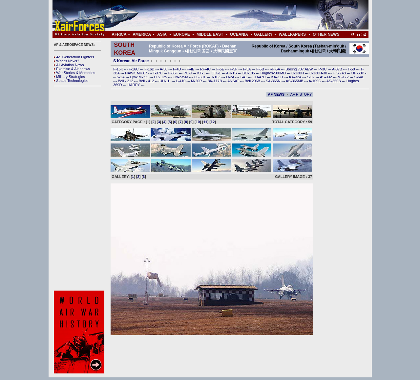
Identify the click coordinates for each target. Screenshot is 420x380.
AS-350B (334, 81)
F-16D (150, 69)
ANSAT (233, 81)
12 (213, 122)
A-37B (337, 69)
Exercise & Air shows (72, 69)
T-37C (158, 73)
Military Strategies (69, 77)
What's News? (66, 61)
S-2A (121, 77)
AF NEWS (276, 94)
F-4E (191, 69)
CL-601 (200, 77)
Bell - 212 (126, 81)
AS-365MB (295, 81)
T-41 (244, 77)
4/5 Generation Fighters (74, 57)
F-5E (220, 69)
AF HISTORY (301, 94)
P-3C (322, 69)
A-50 (164, 69)
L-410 (181, 81)
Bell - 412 (147, 81)
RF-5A (275, 69)
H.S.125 (161, 77)
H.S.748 (340, 73)
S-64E (359, 77)
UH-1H (165, 81)
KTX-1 (216, 73)
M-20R (197, 81)
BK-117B (215, 81)
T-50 (352, 69)
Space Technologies (71, 81)
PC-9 (188, 73)
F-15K (118, 69)
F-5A (247, 69)
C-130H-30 (318, 73)
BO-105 (249, 73)
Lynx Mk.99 (140, 77)
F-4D (177, 69)
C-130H (298, 73)
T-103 (216, 77)
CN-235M (181, 77)
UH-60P (358, 73)
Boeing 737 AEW (299, 69)
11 (205, 122)
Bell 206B (253, 81)
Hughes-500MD (274, 73)
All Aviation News (69, 65)
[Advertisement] (230, 16)
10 (198, 122)
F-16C (134, 69)
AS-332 (326, 77)
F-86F (173, 73)
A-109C (315, 81)
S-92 (311, 77)
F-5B (260, 69)
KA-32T (277, 77)
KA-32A (295, 77)
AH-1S (232, 73)
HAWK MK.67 (136, 73)
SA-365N (274, 81)
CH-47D (260, 77)
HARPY (134, 85)
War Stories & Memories (74, 73)
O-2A (230, 77)
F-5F (234, 69)
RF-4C (206, 69)
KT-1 (201, 73)
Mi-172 (344, 77)
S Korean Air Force (131, 61)
